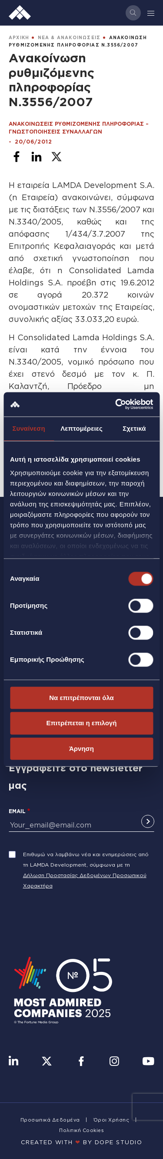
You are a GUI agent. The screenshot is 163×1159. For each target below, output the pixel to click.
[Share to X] (56, 156)
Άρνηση (81, 748)
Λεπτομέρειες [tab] (81, 428)
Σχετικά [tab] (134, 428)
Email (17, 811)
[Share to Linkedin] (36, 156)
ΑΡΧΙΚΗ (19, 37)
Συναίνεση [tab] (28, 428)
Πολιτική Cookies (81, 1130)
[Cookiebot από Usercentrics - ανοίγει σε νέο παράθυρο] (116, 404)
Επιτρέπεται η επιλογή (82, 723)
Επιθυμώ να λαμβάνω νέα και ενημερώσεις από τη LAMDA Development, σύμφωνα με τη (86, 859)
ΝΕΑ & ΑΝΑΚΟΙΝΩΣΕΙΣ (69, 37)
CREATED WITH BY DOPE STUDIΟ (82, 1142)
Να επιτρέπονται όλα (81, 697)
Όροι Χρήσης (111, 1119)
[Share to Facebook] (16, 156)
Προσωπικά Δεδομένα (50, 1119)
